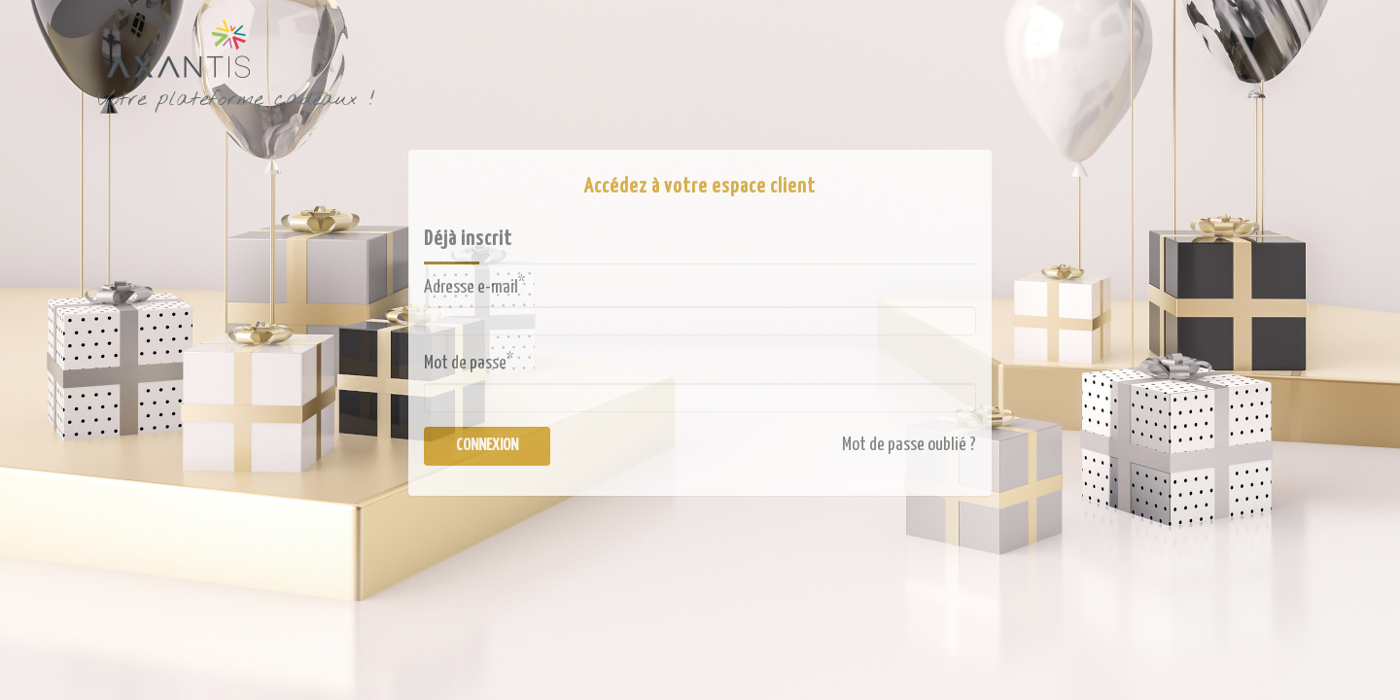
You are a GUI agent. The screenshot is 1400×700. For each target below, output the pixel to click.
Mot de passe (468, 362)
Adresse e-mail (474, 285)
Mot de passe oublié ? (909, 445)
